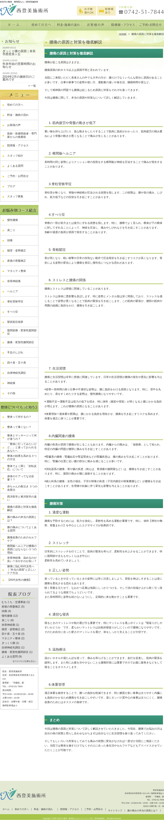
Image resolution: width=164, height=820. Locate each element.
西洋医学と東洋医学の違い (22, 498)
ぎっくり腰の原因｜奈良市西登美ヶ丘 (19, 52)
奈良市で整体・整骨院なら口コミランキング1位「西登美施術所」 (81, 818)
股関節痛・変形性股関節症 (22, 332)
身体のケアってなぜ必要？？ (20, 478)
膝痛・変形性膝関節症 (20, 342)
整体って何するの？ (19, 416)
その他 (12, 393)
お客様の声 (95, 26)
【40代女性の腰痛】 (19, 579)
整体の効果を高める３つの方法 (22, 457)
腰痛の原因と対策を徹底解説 (22, 508)
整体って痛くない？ (19, 427)
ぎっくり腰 (8, 643)
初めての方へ (41, 26)
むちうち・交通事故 (14, 602)
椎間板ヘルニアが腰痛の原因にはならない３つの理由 (22, 549)
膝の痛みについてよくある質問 (22, 529)
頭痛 (10, 240)
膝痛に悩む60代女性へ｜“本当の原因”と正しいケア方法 (21, 569)
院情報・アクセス (123, 26)
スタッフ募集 (15, 196)
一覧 (33, 85)
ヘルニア (12, 291)
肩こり (11, 230)
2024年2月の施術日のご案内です (19, 78)
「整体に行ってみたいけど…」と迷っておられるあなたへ (22, 447)
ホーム (13, 26)
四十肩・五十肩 (16, 362)
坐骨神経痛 (14, 281)
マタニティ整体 (16, 270)
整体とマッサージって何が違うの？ (22, 437)
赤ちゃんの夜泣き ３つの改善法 (22, 488)
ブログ (11, 186)
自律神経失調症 (16, 372)
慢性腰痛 (12, 220)
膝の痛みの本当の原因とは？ (22, 519)
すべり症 (12, 311)
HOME (123, 34)
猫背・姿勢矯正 (16, 250)
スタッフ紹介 (16, 155)
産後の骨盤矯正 (16, 260)
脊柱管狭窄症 (15, 301)
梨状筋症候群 (15, 321)
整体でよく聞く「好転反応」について (22, 468)
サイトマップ (115, 810)
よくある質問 (16, 165)
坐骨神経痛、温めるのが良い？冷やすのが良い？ (22, 559)
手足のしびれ (15, 352)
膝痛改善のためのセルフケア (22, 539)
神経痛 (11, 383)
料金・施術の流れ (68, 26)
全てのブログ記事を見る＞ (25, 661)
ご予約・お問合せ (150, 26)
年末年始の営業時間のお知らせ (19, 65)
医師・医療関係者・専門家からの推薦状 (22, 135)
